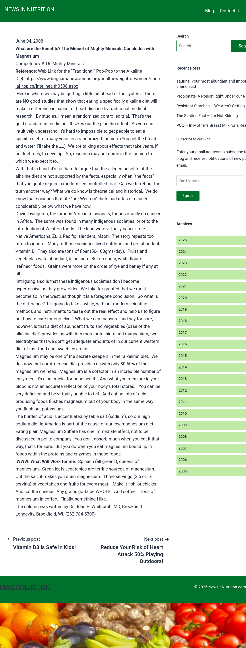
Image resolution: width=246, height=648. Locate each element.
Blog (209, 10)
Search (182, 36)
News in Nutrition (29, 9)
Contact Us (231, 10)
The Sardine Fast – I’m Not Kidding (207, 115)
